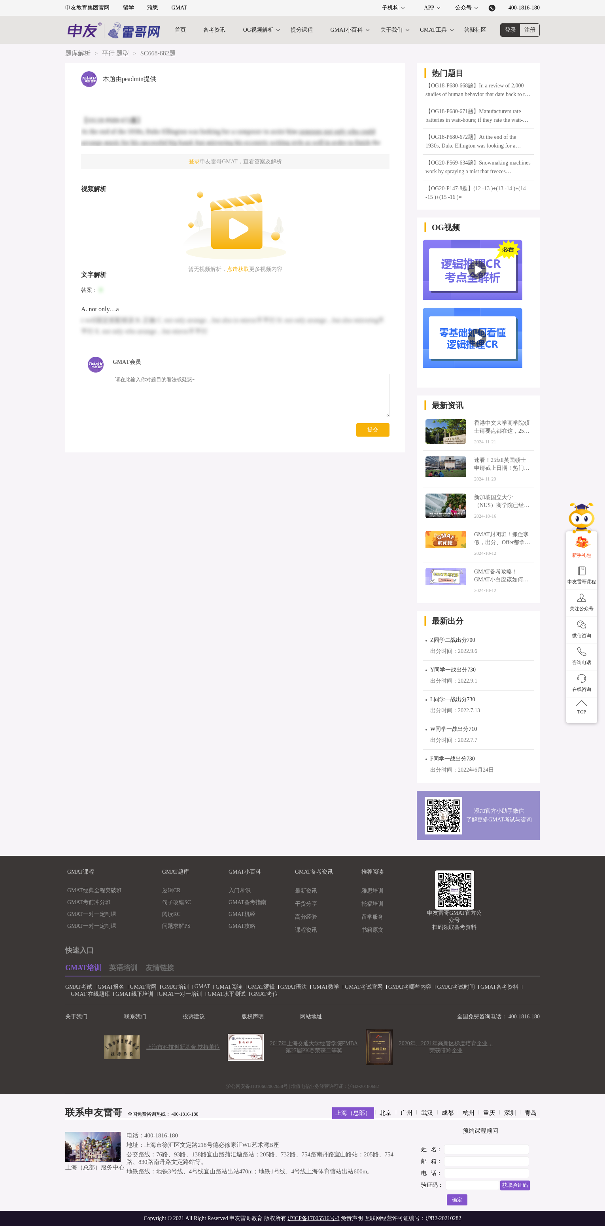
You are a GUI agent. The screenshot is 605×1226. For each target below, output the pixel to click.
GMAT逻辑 (258, 987)
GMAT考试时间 (453, 987)
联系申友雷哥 (93, 1112)
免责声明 (352, 1218)
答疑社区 (475, 30)
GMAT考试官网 (361, 987)
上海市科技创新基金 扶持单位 (183, 1047)
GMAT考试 (76, 987)
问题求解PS (176, 926)
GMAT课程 (80, 872)
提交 (372, 430)
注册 (529, 30)
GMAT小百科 (347, 30)
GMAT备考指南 (248, 902)
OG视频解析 (258, 30)
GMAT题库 (175, 872)
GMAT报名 (108, 987)
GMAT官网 (140, 987)
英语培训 (123, 968)
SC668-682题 (158, 53)
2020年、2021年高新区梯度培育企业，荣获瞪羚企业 (446, 1047)
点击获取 (238, 269)
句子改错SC (176, 902)
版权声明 (253, 1017)
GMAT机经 (242, 914)
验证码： (432, 1185)
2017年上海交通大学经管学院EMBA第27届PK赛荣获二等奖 (314, 1047)
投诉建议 (194, 1017)
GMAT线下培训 (131, 994)
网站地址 (311, 1017)
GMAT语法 (291, 987)
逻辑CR (171, 890)
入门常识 (240, 890)
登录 (510, 30)
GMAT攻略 (242, 926)
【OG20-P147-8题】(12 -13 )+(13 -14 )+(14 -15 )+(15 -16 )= (475, 192)
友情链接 (160, 968)
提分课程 (302, 30)
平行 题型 (115, 53)
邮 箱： (431, 1161)
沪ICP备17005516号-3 (313, 1218)
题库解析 (78, 53)
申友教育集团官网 (87, 8)
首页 (180, 30)
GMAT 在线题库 (87, 994)
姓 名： (431, 1149)
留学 (128, 8)
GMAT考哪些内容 (407, 987)
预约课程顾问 (480, 1131)
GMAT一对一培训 (177, 994)
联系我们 (135, 1017)
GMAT (179, 8)
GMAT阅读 (226, 987)
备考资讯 (214, 30)
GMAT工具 (433, 30)
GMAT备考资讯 (314, 872)
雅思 (152, 8)
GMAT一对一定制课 (91, 914)
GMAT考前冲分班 (89, 902)
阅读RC (171, 914)
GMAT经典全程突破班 (94, 890)
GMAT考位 (262, 994)
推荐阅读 (372, 872)
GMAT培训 (83, 968)
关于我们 (391, 30)
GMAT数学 (323, 987)
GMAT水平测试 (224, 994)
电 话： (431, 1173)
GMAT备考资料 (496, 987)
